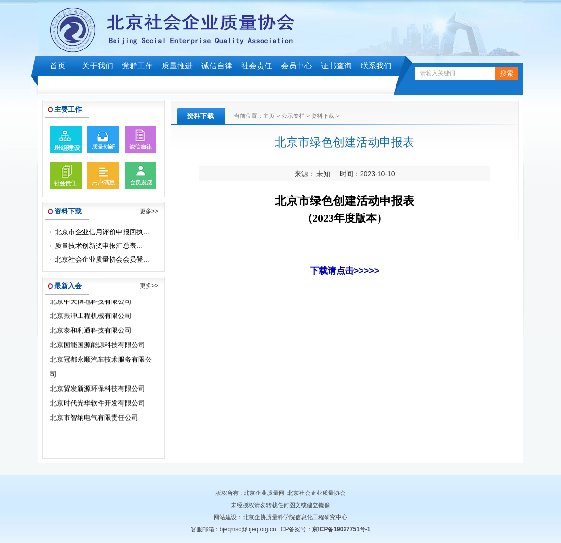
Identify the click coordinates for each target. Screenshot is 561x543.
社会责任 (256, 66)
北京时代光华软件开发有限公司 (97, 404)
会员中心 (296, 66)
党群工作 (137, 66)
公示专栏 (293, 116)
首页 (58, 66)
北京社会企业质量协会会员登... (102, 259)
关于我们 (97, 66)
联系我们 (376, 66)
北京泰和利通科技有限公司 (91, 331)
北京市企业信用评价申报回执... (102, 232)
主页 (269, 116)
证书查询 (336, 66)
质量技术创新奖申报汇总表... (98, 245)
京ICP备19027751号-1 (341, 529)
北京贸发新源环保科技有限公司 (97, 390)
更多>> (149, 211)
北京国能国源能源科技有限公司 (97, 346)
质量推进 (177, 66)
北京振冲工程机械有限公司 (91, 317)
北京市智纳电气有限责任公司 (94, 419)
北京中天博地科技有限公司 (91, 302)
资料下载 (322, 116)
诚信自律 (216, 66)
